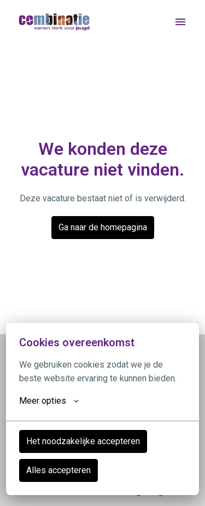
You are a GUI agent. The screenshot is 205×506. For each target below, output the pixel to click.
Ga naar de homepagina (102, 227)
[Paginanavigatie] (180, 22)
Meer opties (49, 401)
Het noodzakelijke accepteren (83, 441)
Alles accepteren (58, 470)
